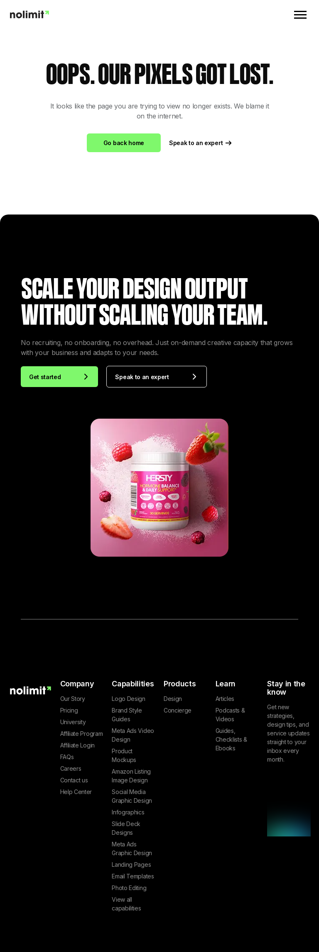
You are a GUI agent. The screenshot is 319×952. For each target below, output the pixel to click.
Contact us (74, 780)
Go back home (123, 142)
